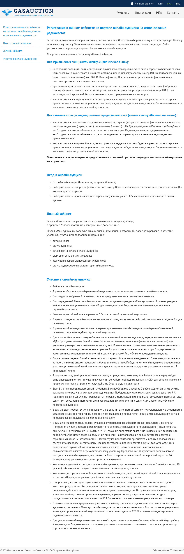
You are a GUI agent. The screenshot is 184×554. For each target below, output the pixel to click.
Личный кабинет (142, 3)
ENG (178, 3)
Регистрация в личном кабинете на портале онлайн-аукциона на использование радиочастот (22, 31)
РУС (169, 3)
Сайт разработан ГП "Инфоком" (168, 550)
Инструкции (143, 13)
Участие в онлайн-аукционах (20, 58)
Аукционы (123, 13)
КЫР (160, 3)
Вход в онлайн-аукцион (17, 43)
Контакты (173, 13)
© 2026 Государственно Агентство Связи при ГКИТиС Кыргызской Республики (39, 550)
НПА (159, 13)
